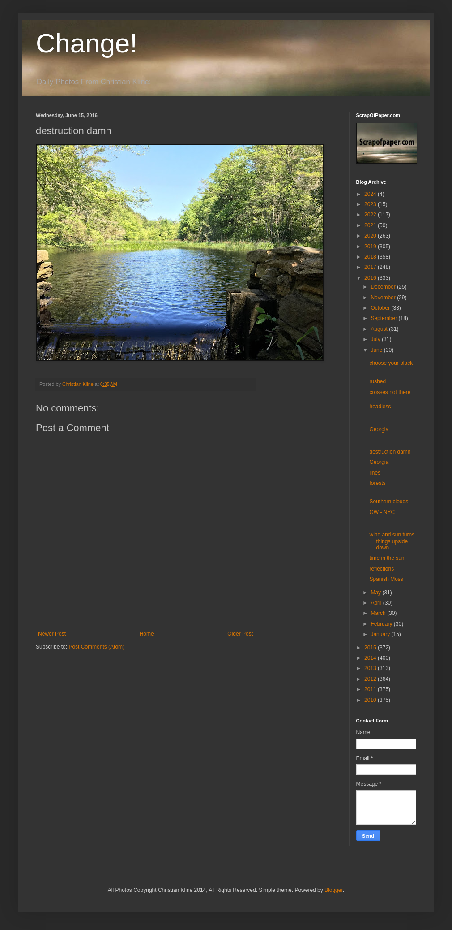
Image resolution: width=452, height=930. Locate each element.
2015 (371, 648)
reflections (381, 569)
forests (377, 483)
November (384, 297)
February (382, 624)
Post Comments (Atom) (96, 647)
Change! (86, 43)
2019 (371, 246)
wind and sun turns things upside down (391, 541)
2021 (371, 225)
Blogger (333, 890)
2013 (371, 668)
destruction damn (389, 452)
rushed (377, 381)
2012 (371, 679)
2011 (371, 689)
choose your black (391, 363)
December (384, 287)
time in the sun (386, 558)
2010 (371, 700)
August (380, 329)
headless (380, 406)
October (381, 308)
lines (374, 473)
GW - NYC (382, 512)
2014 (371, 658)
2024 (371, 194)
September (384, 318)
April (377, 603)
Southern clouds (388, 501)
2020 (371, 236)
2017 (371, 267)
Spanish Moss (386, 579)
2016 (371, 278)
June (377, 350)
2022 (371, 215)
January (381, 634)
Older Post (240, 634)
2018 (371, 257)
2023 (371, 204)
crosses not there (389, 392)
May (376, 592)
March (379, 613)
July (376, 339)
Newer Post (52, 634)
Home (147, 634)
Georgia (378, 429)
